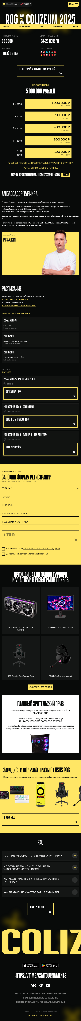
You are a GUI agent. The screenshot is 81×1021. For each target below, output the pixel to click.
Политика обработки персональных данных (40, 1002)
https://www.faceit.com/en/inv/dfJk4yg (19, 319)
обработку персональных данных (34, 554)
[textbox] (40, 488)
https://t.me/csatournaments (15, 313)
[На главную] (17, 4)
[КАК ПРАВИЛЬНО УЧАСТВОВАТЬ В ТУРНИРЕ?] (40, 905)
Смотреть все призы (40, 687)
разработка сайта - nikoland (40, 1016)
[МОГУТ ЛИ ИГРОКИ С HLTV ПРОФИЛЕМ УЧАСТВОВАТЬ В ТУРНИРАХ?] (40, 880)
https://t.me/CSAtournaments (40, 975)
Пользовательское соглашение (40, 998)
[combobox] (40, 488)
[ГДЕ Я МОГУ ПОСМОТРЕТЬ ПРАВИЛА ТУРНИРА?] (40, 868)
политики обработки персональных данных (41, 549)
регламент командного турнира (40, 181)
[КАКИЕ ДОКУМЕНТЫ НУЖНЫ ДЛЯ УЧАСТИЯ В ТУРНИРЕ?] (40, 893)
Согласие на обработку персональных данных (40, 994)
